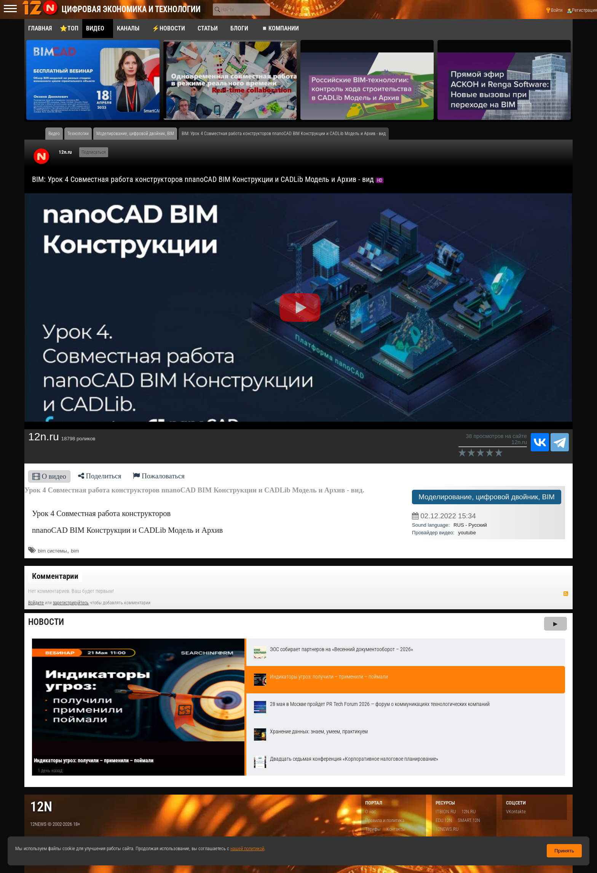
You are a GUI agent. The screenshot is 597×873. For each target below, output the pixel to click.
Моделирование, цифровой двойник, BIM (486, 497)
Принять (564, 851)
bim (75, 551)
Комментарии (55, 576)
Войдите (36, 602)
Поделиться (99, 476)
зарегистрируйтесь (71, 602)
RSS (566, 593)
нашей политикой (247, 848)
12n (41, 806)
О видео (49, 476)
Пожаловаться (159, 476)
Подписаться (93, 152)
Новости (46, 622)
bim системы (52, 551)
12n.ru (65, 152)
